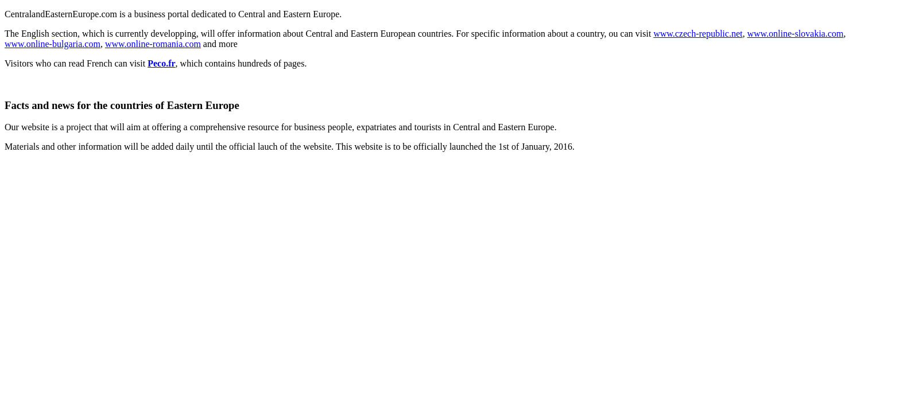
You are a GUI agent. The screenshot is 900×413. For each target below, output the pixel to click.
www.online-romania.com (153, 44)
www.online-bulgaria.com (52, 44)
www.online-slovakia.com (795, 33)
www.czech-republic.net (697, 33)
